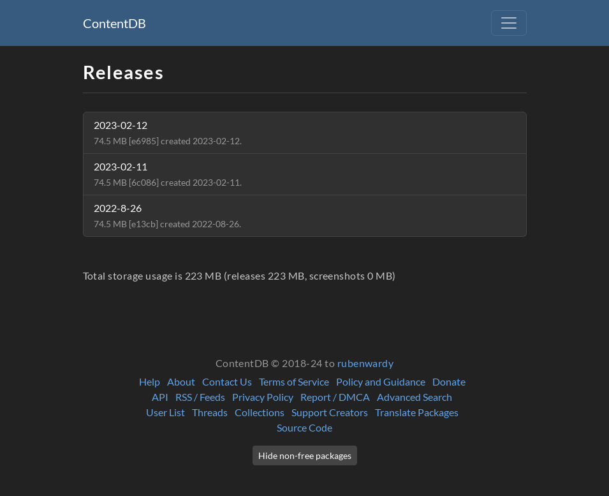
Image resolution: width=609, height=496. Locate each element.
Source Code (304, 427)
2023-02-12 (168, 132)
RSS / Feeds (200, 397)
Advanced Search (414, 397)
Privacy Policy (262, 397)
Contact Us (227, 381)
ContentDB (114, 23)
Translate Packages (417, 412)
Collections (259, 412)
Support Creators (329, 412)
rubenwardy (365, 363)
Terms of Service (294, 381)
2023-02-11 (168, 174)
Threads (210, 412)
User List (165, 412)
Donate (449, 381)
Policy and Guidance (380, 381)
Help (149, 381)
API (160, 397)
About (181, 381)
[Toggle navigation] (509, 23)
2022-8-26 (167, 215)
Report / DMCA (335, 397)
